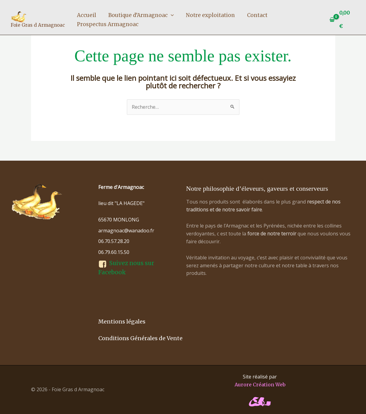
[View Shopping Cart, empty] (341, 20)
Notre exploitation (210, 15)
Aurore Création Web (260, 384)
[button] (171, 15)
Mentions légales (121, 321)
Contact (257, 15)
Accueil (86, 15)
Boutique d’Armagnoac (141, 15)
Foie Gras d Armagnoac (38, 25)
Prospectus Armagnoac (107, 24)
